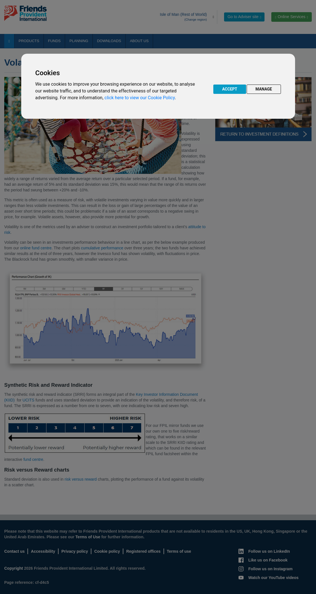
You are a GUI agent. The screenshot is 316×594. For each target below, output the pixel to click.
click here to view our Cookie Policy (139, 97)
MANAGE (263, 89)
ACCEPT (229, 89)
